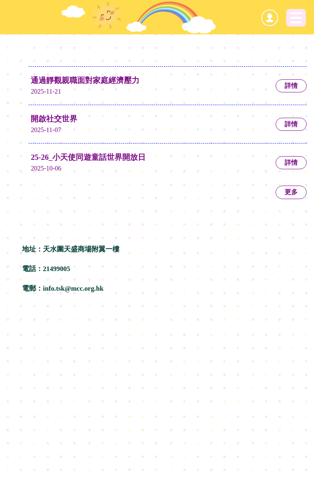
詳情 (291, 85)
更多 (291, 191)
